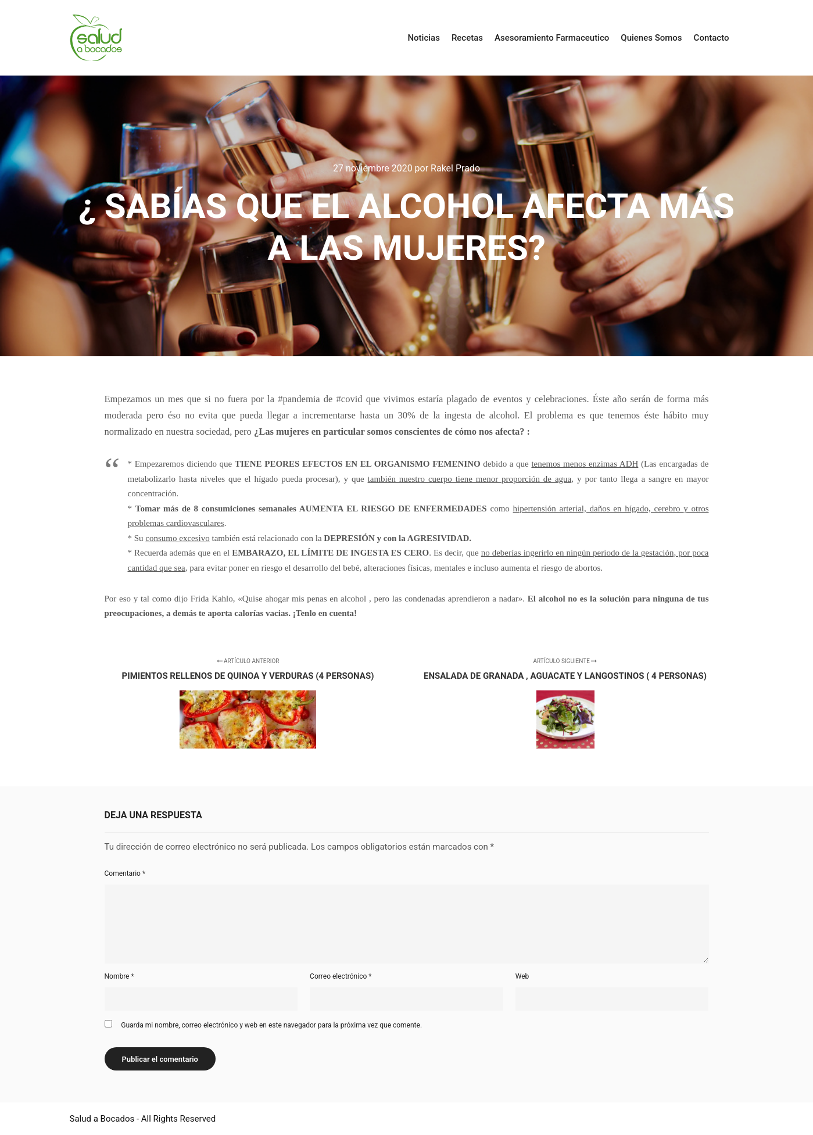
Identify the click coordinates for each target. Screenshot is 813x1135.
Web (522, 976)
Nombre (119, 976)
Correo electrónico (340, 976)
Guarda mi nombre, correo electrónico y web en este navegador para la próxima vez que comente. (271, 1025)
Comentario (125, 873)
